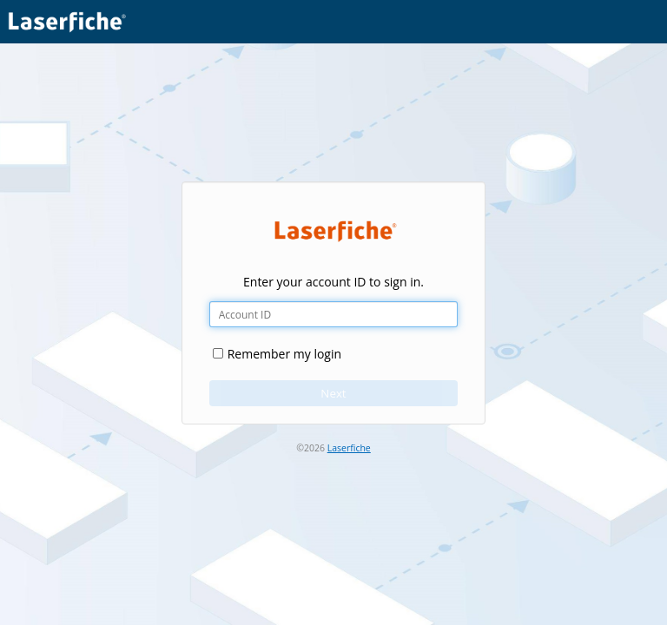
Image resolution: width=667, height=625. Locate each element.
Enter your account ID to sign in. (333, 281)
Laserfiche (349, 448)
